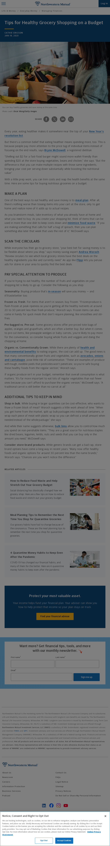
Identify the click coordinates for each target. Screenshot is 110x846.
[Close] (105, 816)
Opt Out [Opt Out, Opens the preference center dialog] (44, 841)
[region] (55, 829)
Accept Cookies (64, 841)
